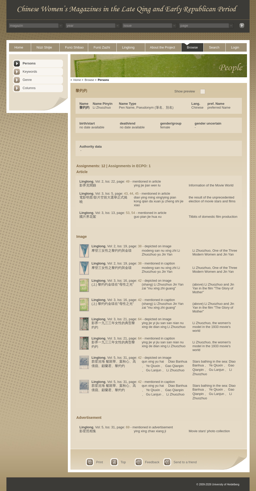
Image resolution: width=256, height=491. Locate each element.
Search (214, 47)
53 (128, 213)
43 (126, 193)
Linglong (128, 47)
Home (18, 47)
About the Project (162, 47)
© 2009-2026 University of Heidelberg (217, 484)
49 (128, 181)
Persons (29, 63)
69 (128, 427)
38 (140, 246)
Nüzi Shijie (44, 47)
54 (133, 213)
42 (140, 280)
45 (137, 193)
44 (131, 193)
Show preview (185, 91)
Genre (27, 80)
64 (140, 319)
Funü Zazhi (102, 47)
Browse (192, 47)
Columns (29, 88)
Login (235, 47)
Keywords (30, 71)
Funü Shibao (74, 47)
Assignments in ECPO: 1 (129, 166)
